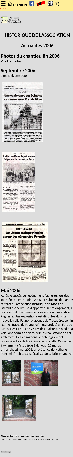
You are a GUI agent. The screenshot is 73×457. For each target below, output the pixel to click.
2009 (45, 439)
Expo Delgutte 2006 (14, 76)
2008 (48, 439)
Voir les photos (11, 61)
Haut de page (6, 452)
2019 (6, 439)
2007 (52, 439)
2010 (41, 439)
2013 (29, 439)
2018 (10, 439)
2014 (25, 439)
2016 (18, 439)
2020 (2, 439)
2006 (56, 439)
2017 (14, 439)
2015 (21, 439)
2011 (37, 439)
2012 (33, 439)
